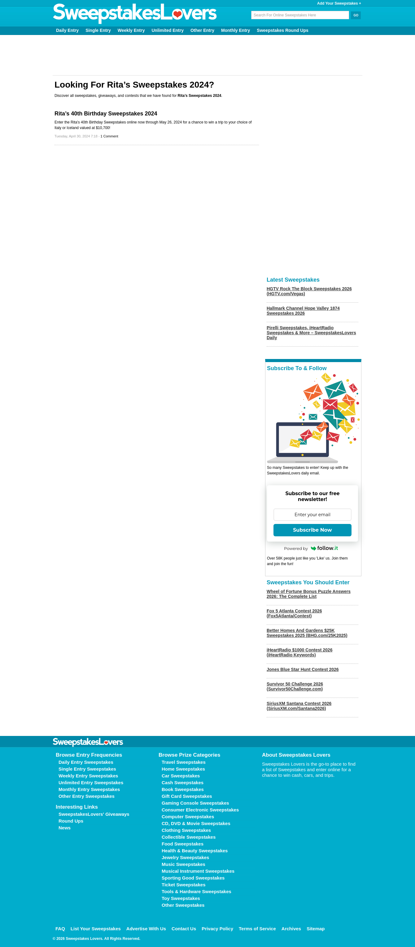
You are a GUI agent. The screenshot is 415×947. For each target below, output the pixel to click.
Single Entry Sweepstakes (87, 769)
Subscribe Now (312, 530)
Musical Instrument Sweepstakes (198, 871)
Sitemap (316, 928)
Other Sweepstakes (183, 905)
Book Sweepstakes (183, 789)
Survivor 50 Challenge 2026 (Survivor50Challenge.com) (295, 686)
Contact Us (184, 928)
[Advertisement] (207, 55)
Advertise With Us (146, 928)
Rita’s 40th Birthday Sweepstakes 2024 (106, 113)
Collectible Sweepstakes (189, 837)
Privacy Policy (217, 928)
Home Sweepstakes (183, 769)
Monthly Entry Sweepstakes (89, 789)
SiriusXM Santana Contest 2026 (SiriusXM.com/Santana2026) (299, 706)
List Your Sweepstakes (96, 928)
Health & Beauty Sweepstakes (195, 850)
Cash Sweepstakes (182, 782)
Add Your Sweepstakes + (339, 3)
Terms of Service (257, 928)
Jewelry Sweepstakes (185, 857)
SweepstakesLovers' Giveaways (94, 814)
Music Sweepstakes (183, 864)
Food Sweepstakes (182, 843)
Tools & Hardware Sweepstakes (196, 891)
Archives (291, 928)
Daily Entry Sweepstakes (86, 762)
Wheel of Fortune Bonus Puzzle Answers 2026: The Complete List (309, 594)
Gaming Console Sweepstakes (195, 803)
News (65, 827)
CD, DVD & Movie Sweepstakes (196, 823)
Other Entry (202, 30)
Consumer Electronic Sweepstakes (200, 809)
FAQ (60, 928)
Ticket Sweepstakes (183, 884)
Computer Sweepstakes (188, 816)
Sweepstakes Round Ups (282, 30)
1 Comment (109, 136)
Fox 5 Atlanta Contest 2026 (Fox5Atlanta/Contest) (294, 613)
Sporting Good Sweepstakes (193, 877)
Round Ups (71, 821)
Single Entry (98, 30)
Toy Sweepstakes (181, 898)
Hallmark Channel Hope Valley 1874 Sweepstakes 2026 (303, 311)
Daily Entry (67, 30)
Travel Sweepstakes (184, 762)
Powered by (311, 548)
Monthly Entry (235, 30)
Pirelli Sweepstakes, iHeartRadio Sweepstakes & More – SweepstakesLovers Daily (311, 332)
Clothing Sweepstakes (186, 830)
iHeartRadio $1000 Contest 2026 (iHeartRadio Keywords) (299, 652)
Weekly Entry (131, 30)
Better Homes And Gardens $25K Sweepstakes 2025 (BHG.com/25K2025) (307, 633)
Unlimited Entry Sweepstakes (91, 782)
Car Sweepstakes (181, 775)
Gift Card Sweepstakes (187, 796)
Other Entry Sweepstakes (87, 796)
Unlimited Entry (168, 30)
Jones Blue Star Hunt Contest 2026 (303, 669)
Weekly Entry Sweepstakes (88, 775)
